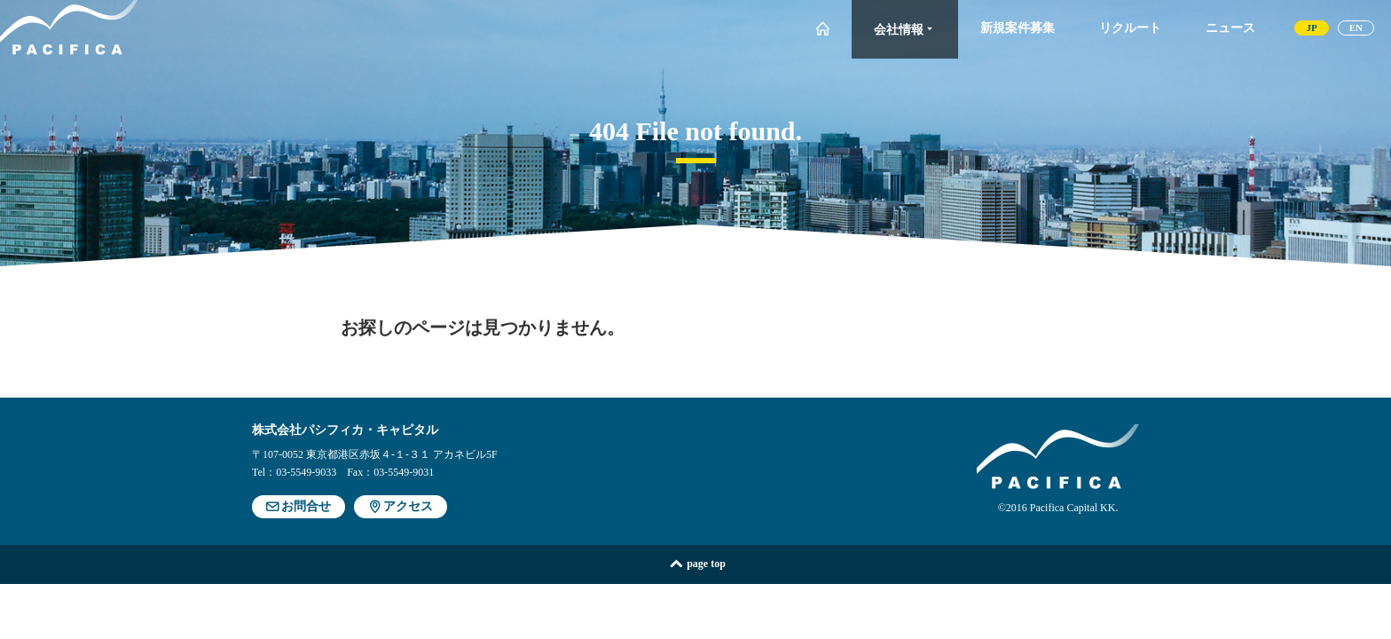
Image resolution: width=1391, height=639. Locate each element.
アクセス (400, 506)
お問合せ (298, 506)
